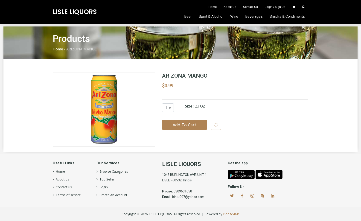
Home (213, 7)
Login (103, 187)
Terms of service (67, 195)
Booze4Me (231, 214)
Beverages (254, 16)
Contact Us (250, 7)
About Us (230, 7)
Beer (188, 16)
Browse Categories (113, 171)
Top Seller (106, 179)
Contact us (63, 187)
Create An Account (112, 195)
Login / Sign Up (275, 7)
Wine (234, 16)
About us (61, 179)
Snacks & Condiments (287, 16)
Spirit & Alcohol (211, 16)
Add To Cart (184, 125)
